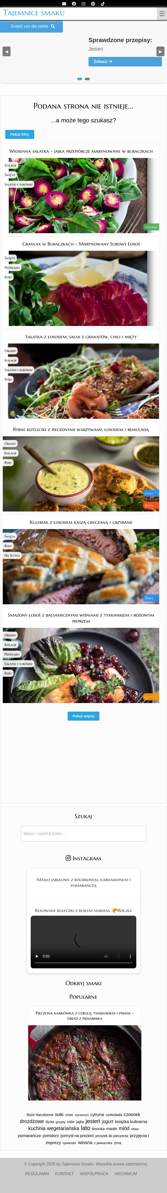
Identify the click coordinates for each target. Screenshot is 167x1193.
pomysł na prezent (77, 1135)
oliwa (135, 1129)
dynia (50, 1122)
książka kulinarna (131, 1121)
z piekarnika (103, 1143)
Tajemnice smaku (34, 13)
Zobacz (103, 61)
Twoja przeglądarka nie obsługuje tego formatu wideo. (83, 942)
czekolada (114, 1115)
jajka (80, 1122)
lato (85, 1128)
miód (124, 1128)
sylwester (69, 1143)
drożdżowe (32, 1121)
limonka (98, 1129)
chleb (69, 1115)
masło (111, 1128)
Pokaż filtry (19, 134)
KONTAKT (64, 1174)
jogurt (107, 1121)
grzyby (60, 1122)
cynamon (82, 1115)
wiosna (85, 1142)
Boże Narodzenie (40, 1115)
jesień (93, 1121)
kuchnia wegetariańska (53, 1128)
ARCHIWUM (125, 1174)
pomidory (51, 1136)
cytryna (97, 1114)
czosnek (132, 1114)
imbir (71, 1122)
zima (117, 1143)
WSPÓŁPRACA (94, 1174)
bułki (59, 1115)
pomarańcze (29, 1135)
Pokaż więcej (83, 716)
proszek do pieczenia (111, 1136)
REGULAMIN (37, 1174)
